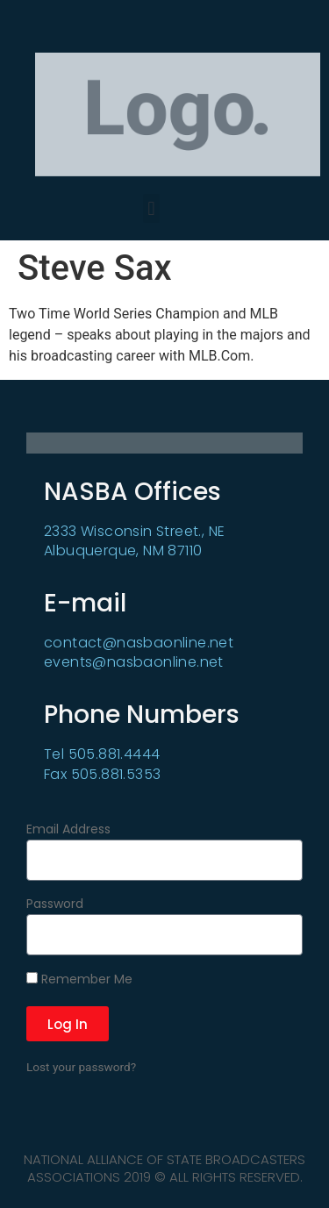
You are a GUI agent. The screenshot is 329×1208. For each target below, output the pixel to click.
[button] (151, 208)
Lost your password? (81, 1067)
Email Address (68, 830)
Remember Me (79, 980)
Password (54, 904)
